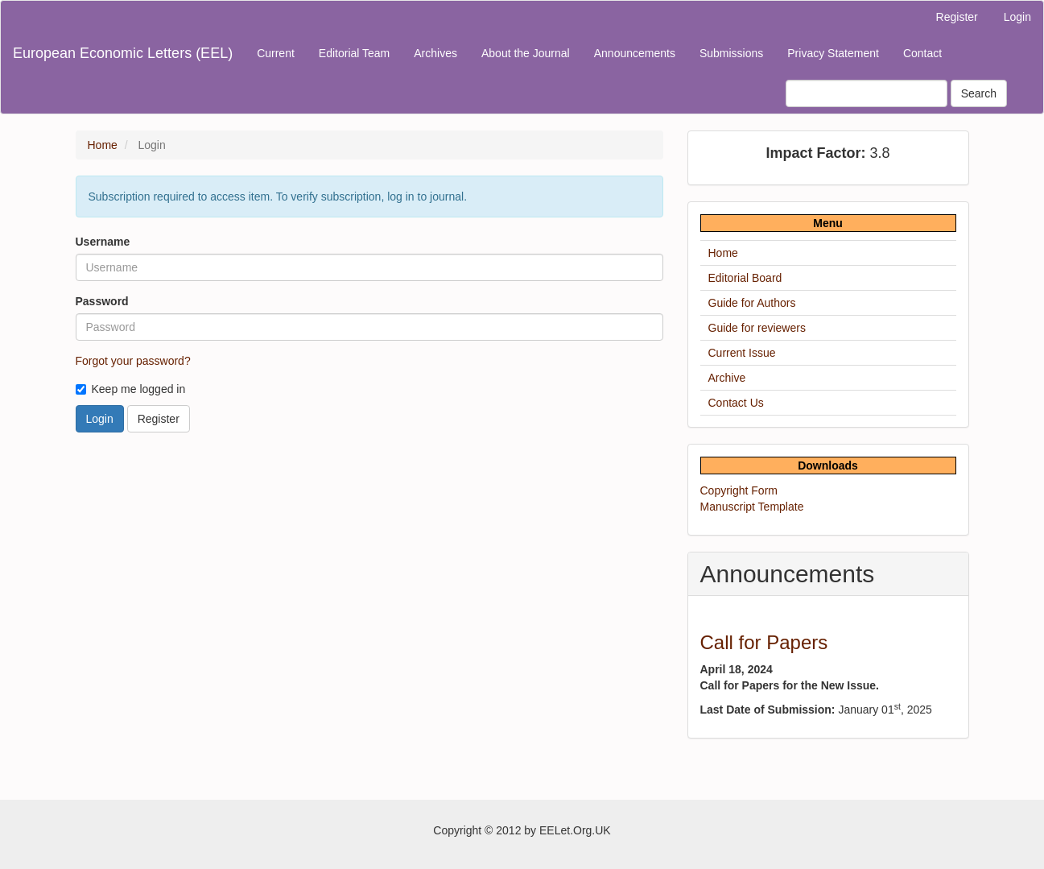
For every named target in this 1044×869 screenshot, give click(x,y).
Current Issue (742, 352)
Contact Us (736, 402)
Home (103, 145)
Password (102, 301)
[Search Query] (866, 93)
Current (276, 53)
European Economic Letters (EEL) (123, 53)
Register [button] (159, 418)
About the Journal (525, 53)
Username (103, 241)
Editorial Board (745, 277)
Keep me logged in (131, 389)
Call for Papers (764, 642)
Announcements (634, 53)
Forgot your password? (133, 360)
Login (1017, 16)
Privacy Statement (833, 53)
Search (979, 93)
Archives (435, 53)
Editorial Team (354, 53)
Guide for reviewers (757, 327)
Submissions (731, 53)
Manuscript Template (752, 506)
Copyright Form (739, 490)
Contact (922, 53)
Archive (727, 377)
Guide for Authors (752, 302)
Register (957, 16)
